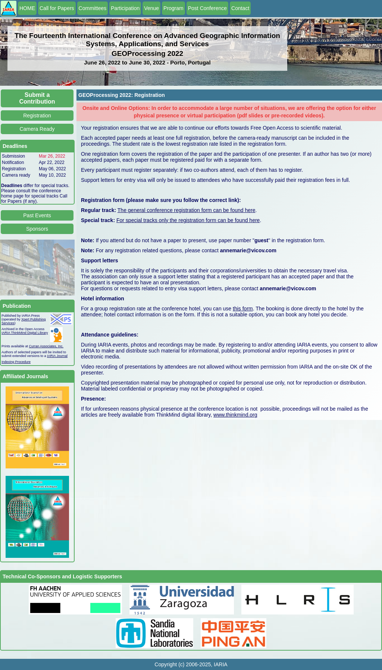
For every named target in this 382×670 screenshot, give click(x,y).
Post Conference (207, 8)
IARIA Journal (57, 356)
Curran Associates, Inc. (46, 346)
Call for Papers (57, 8)
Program (173, 8)
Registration (37, 115)
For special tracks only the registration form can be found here (188, 220)
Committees (93, 8)
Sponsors (37, 229)
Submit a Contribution (37, 98)
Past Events (37, 215)
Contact (240, 8)
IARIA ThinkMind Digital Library (24, 333)
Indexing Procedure (16, 362)
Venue (151, 8)
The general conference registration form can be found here (187, 210)
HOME (27, 8)
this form (243, 309)
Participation (125, 8)
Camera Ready (36, 129)
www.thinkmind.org (235, 415)
